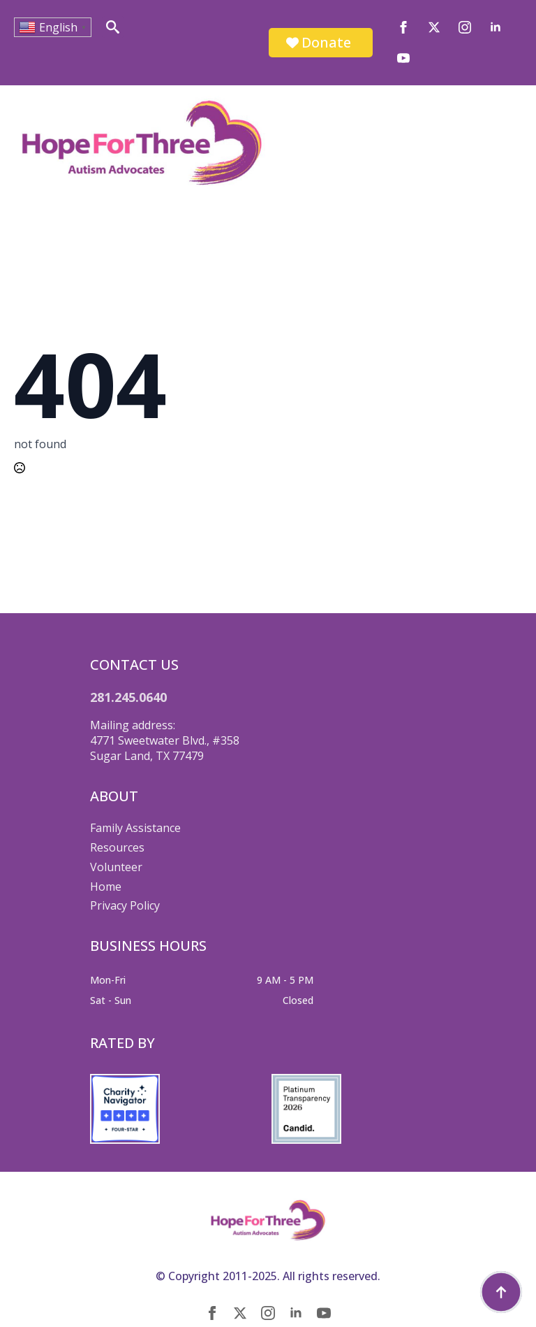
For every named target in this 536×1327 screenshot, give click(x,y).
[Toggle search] (113, 27)
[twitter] (434, 27)
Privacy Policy (125, 905)
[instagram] (464, 27)
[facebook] (403, 27)
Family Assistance (135, 827)
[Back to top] (501, 1292)
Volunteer (116, 867)
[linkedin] (495, 27)
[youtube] (403, 58)
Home (105, 886)
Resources (117, 847)
